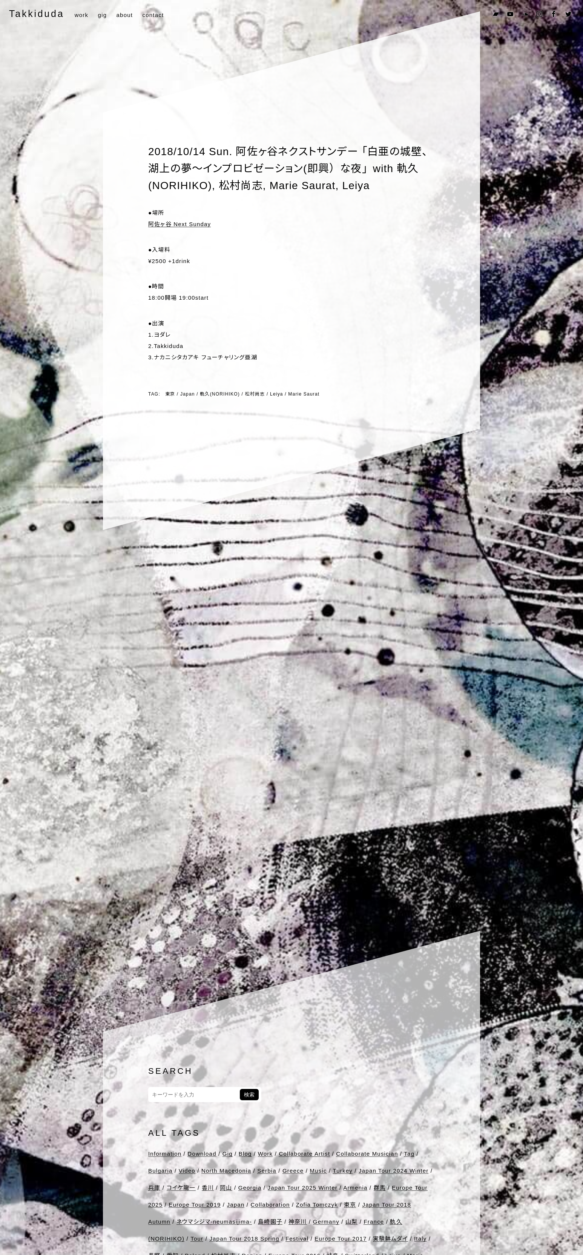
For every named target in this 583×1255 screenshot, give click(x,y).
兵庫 (154, 1187)
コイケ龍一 (181, 1187)
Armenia (355, 1187)
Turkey (343, 1170)
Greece (293, 1170)
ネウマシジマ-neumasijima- (214, 1221)
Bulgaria (160, 1170)
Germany (326, 1221)
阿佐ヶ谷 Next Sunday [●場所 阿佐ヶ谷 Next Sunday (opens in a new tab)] (179, 224)
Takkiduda (36, 13)
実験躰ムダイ (390, 1238)
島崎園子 (270, 1221)
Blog (245, 1153)
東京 (170, 394)
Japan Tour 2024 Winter (393, 1170)
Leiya (276, 394)
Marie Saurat (303, 394)
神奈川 (297, 1221)
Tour (196, 1238)
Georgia (250, 1187)
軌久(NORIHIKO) (220, 394)
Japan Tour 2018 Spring (244, 1238)
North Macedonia (226, 1170)
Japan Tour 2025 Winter (303, 1187)
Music (318, 1170)
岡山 (226, 1187)
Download (201, 1153)
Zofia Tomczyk (317, 1204)
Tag (409, 1153)
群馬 (380, 1187)
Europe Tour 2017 (341, 1238)
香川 (208, 1187)
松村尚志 (255, 394)
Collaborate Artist (304, 1153)
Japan (187, 394)
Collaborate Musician (367, 1153)
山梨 (351, 1221)
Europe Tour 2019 (195, 1204)
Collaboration (270, 1204)
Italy (420, 1238)
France (374, 1221)
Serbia (266, 1170)
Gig (227, 1153)
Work (265, 1153)
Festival (296, 1238)
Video (187, 1170)
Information (164, 1153)
